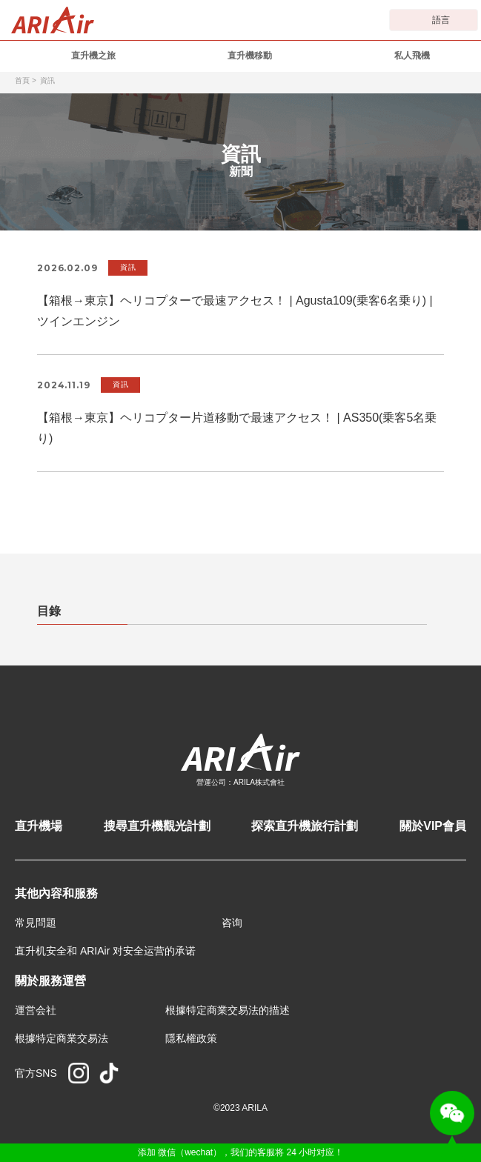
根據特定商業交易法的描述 (227, 1010)
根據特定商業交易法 (61, 1038)
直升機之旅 (93, 55)
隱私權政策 (191, 1038)
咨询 (232, 923)
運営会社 (35, 1010)
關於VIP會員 (432, 826)
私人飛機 (412, 55)
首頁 (22, 80)
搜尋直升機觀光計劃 (157, 826)
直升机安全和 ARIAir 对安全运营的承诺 (105, 951)
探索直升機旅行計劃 (304, 826)
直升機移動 (250, 55)
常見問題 (35, 923)
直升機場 (38, 826)
